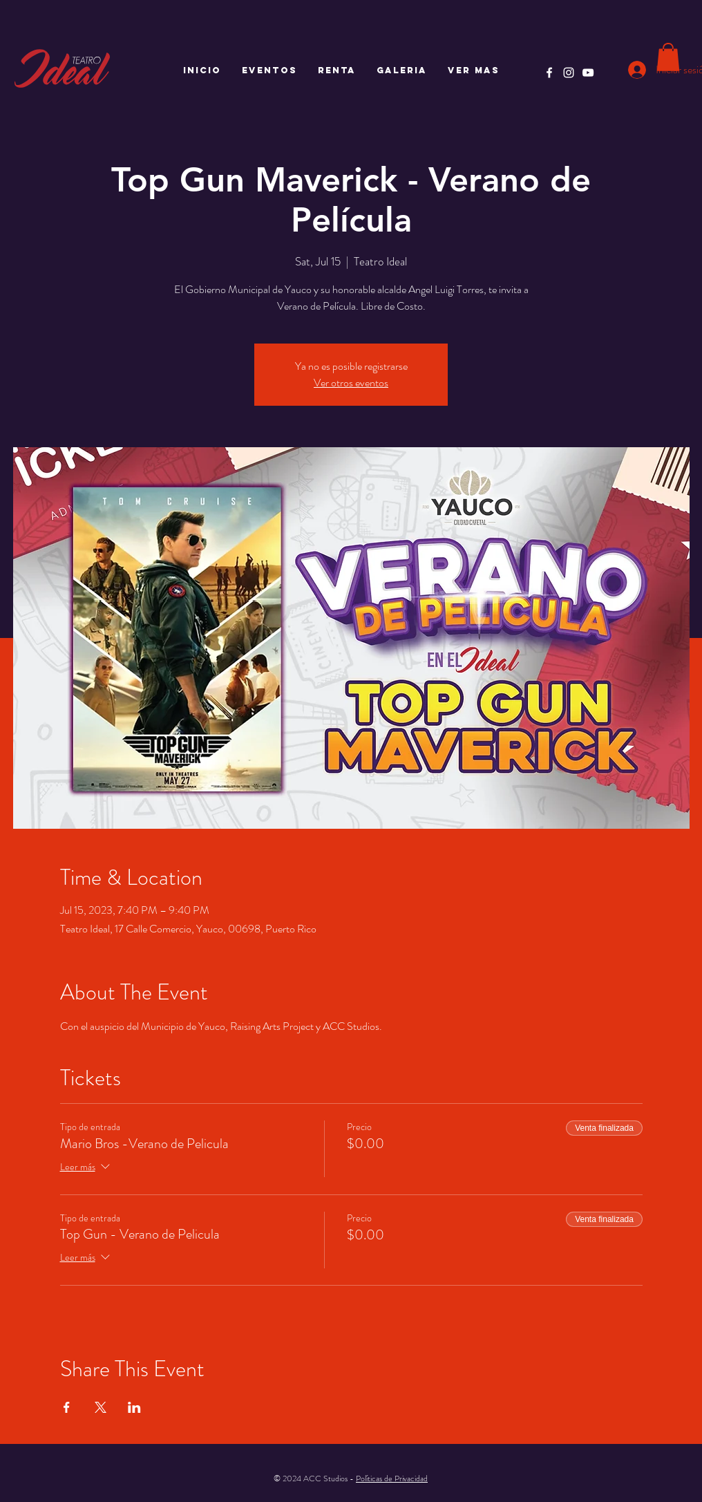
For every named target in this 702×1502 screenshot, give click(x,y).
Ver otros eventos (351, 383)
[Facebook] (549, 72)
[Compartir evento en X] (100, 1407)
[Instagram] (569, 72)
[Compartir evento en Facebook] (66, 1407)
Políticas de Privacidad (392, 1478)
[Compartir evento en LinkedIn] (134, 1407)
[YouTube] (588, 72)
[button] (668, 57)
